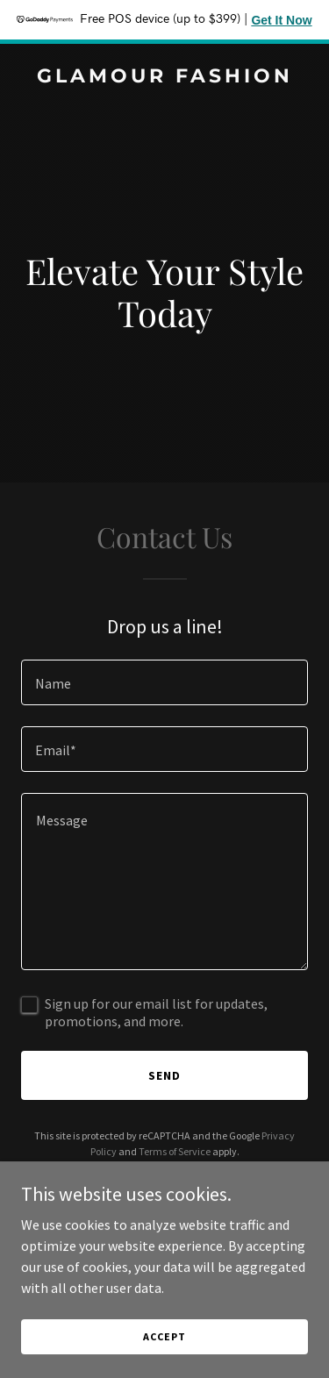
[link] (164, 77)
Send (164, 1075)
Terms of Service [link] (175, 1151)
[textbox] (164, 682)
